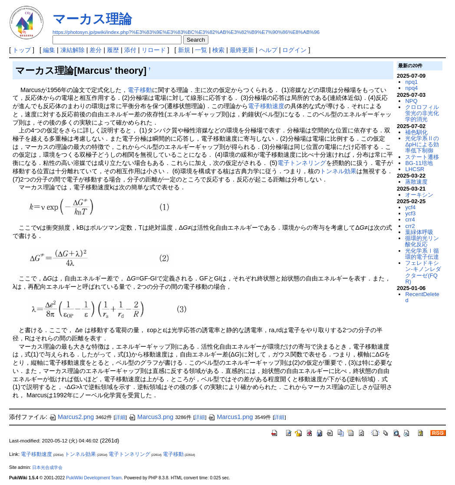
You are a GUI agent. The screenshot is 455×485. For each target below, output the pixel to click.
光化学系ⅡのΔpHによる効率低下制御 (422, 144)
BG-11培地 (418, 163)
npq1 (411, 82)
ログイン (294, 49)
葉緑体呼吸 (419, 232)
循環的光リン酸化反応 (422, 241)
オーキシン (419, 194)
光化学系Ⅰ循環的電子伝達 (422, 253)
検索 (218, 49)
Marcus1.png (230, 416)
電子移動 (140, 89)
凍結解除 (72, 49)
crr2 (410, 226)
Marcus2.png (71, 416)
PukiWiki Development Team (94, 477)
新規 (184, 49)
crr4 (410, 219)
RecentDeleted (422, 297)
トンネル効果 (338, 171)
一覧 (201, 49)
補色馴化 (416, 132)
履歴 (113, 49)
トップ (22, 49)
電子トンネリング (301, 162)
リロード (154, 49)
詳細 (120, 417)
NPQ (411, 101)
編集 (49, 49)
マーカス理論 (92, 19)
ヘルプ (268, 49)
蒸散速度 (416, 181)
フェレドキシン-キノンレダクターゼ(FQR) (423, 272)
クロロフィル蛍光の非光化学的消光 (422, 113)
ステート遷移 (422, 157)
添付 (130, 49)
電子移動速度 (266, 105)
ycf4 (410, 207)
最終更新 (242, 49)
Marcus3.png (151, 416)
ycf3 (410, 213)
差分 (95, 49)
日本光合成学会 (47, 467)
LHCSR (414, 169)
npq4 (411, 88)
